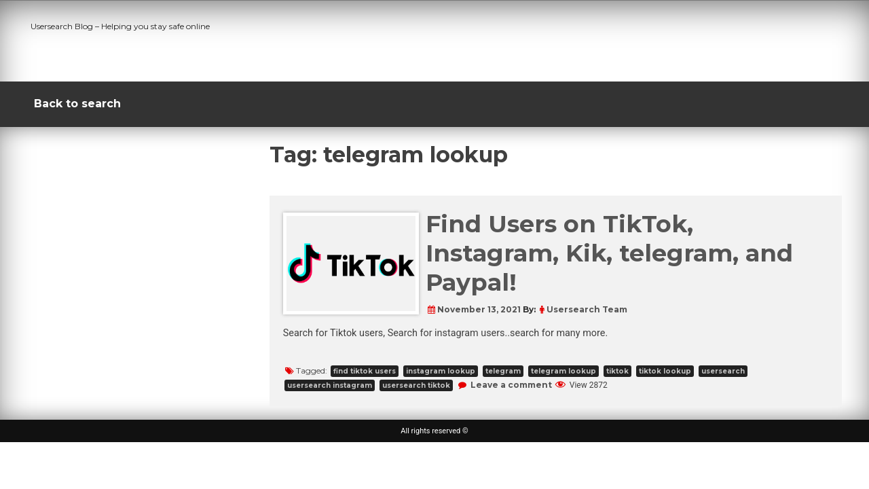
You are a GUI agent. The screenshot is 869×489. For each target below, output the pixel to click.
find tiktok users (364, 371)
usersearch (723, 371)
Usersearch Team (587, 309)
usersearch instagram (329, 385)
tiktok (617, 371)
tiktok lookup (665, 371)
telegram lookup (563, 371)
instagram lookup (440, 371)
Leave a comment (511, 385)
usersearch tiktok (416, 385)
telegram (503, 371)
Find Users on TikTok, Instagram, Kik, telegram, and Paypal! (609, 253)
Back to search (77, 103)
